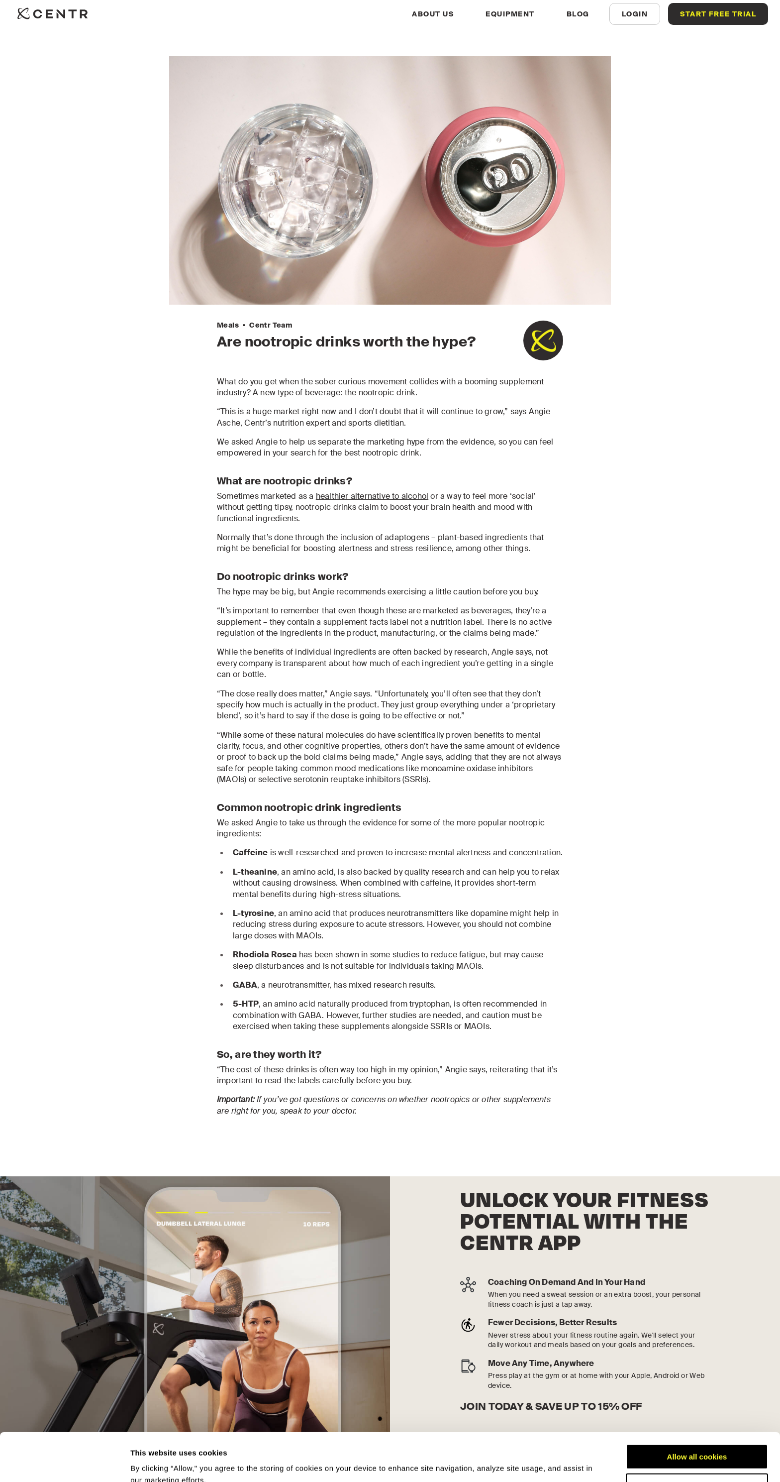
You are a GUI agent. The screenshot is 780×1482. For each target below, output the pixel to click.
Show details (153, 1462)
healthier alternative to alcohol (372, 496)
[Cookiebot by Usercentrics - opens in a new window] (64, 1462)
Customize (697, 1440)
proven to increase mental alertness (423, 852)
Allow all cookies (697, 1411)
